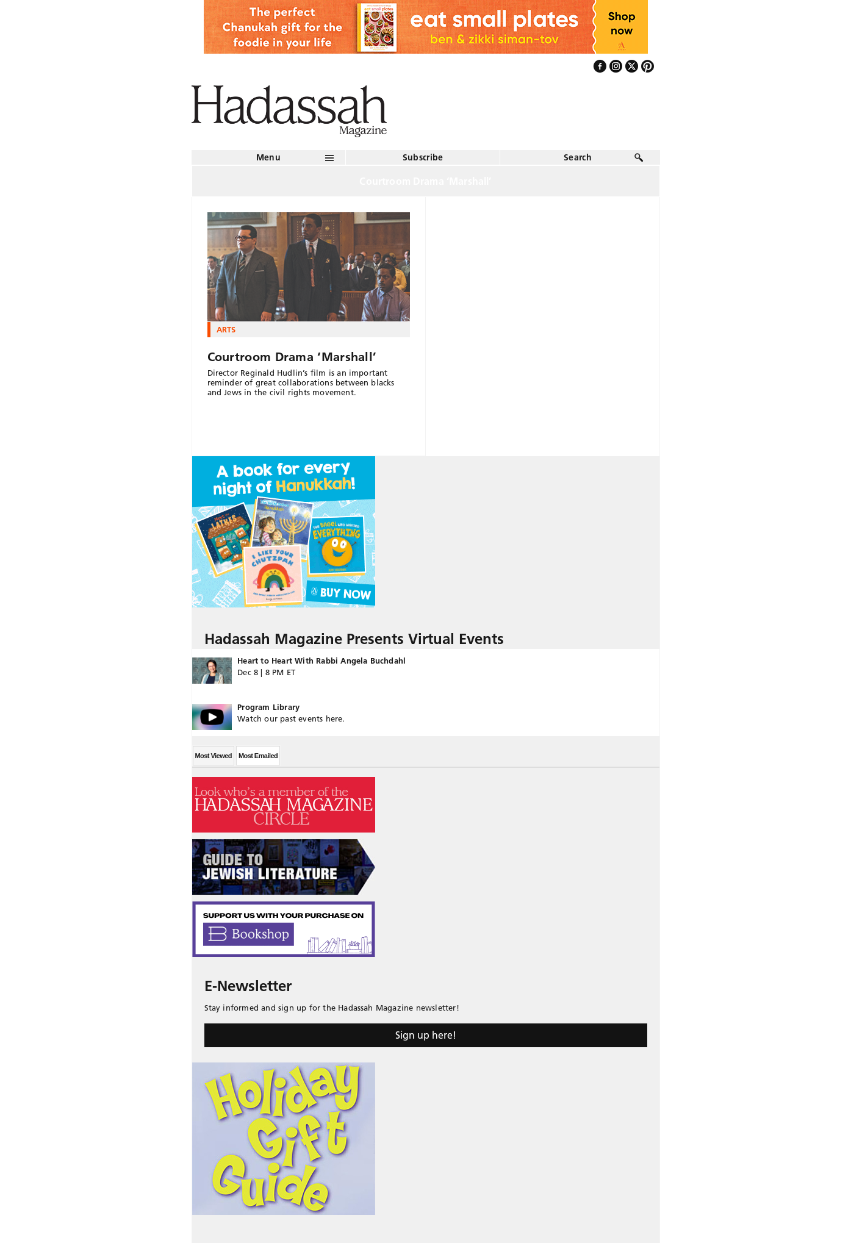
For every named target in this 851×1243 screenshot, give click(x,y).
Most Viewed (213, 755)
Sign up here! (425, 1035)
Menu (268, 157)
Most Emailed (258, 755)
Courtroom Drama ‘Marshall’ (292, 356)
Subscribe (423, 157)
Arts (226, 329)
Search (578, 157)
